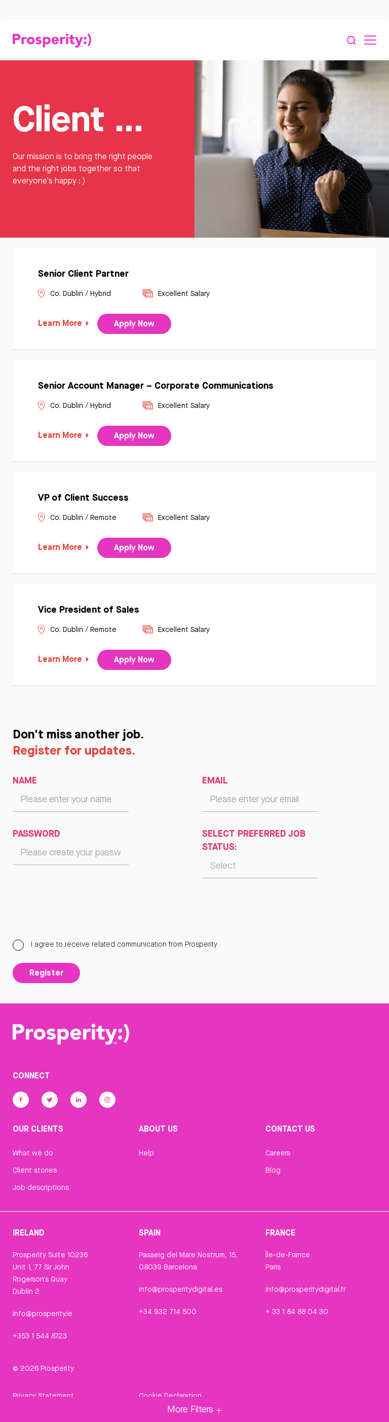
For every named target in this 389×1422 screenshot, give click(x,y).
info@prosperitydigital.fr (305, 1289)
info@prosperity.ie (42, 1313)
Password (36, 834)
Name (25, 780)
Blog (273, 1170)
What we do (33, 1153)
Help (146, 1153)
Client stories (35, 1170)
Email (215, 780)
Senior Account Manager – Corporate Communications (156, 385)
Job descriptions (41, 1187)
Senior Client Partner (83, 273)
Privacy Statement (43, 1395)
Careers (277, 1153)
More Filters (194, 1409)
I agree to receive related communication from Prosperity (115, 944)
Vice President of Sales (88, 609)
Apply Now (134, 323)
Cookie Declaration (170, 1395)
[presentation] (90, 913)
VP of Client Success (83, 497)
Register (46, 973)
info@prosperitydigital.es (180, 1289)
